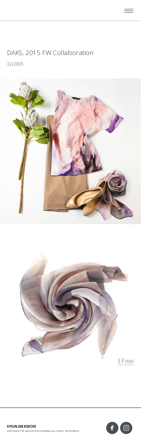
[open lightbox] (70, 305)
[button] (122, 10)
